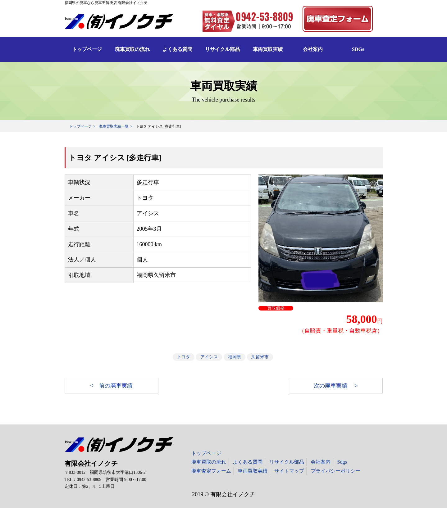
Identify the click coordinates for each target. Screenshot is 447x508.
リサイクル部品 (222, 49)
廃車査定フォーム (211, 471)
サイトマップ (289, 471)
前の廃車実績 (116, 386)
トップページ (87, 49)
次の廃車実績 (331, 386)
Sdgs (342, 462)
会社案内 (313, 49)
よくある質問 (177, 49)
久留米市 (260, 357)
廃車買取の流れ (132, 49)
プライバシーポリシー (335, 471)
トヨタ (183, 357)
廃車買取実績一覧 (114, 126)
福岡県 (234, 357)
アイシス (209, 357)
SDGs (358, 49)
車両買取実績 (268, 49)
